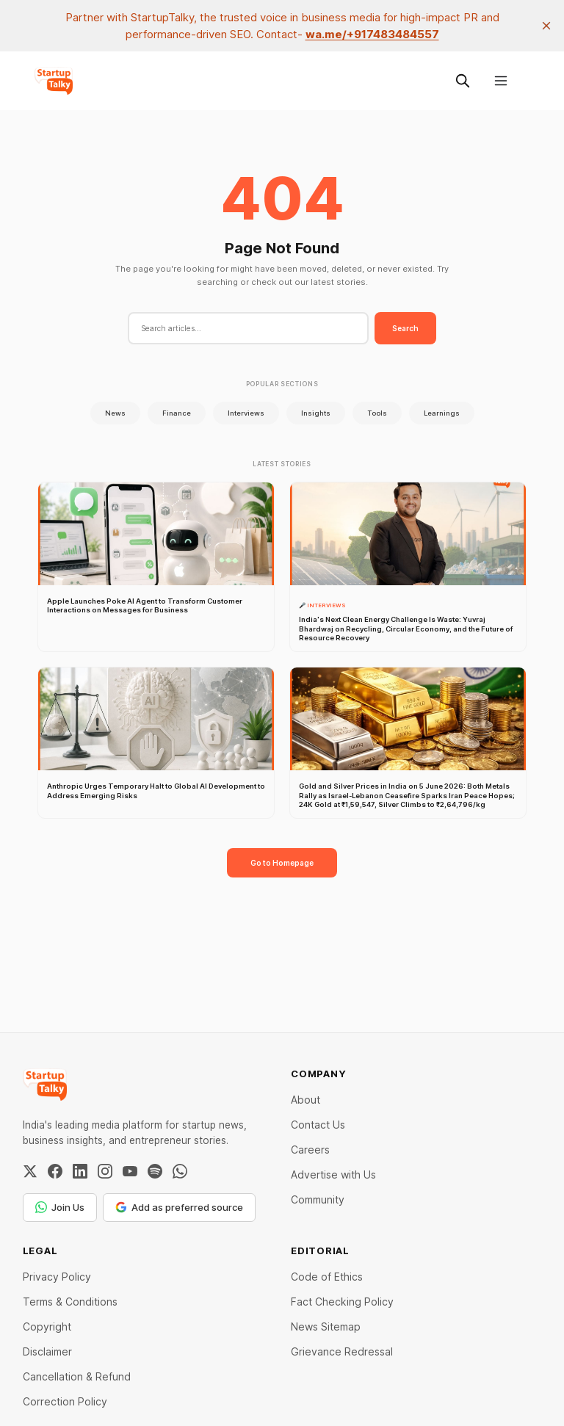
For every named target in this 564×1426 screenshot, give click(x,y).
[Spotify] (155, 1171)
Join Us (59, 1207)
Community (317, 1199)
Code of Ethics (327, 1276)
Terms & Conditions (70, 1301)
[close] (546, 25)
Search (405, 328)
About (305, 1099)
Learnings (442, 413)
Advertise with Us (333, 1174)
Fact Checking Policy (342, 1301)
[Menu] (501, 81)
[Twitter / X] (30, 1171)
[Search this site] (462, 81)
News (115, 413)
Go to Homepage (282, 862)
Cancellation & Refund (77, 1376)
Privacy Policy (57, 1276)
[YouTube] (130, 1171)
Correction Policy (65, 1401)
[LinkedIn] (80, 1171)
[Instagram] (105, 1171)
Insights (315, 413)
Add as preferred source (179, 1207)
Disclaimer (47, 1351)
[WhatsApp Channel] (180, 1171)
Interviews (246, 413)
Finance (176, 413)
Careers (310, 1149)
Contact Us (318, 1124)
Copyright (47, 1326)
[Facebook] (55, 1171)
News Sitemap (326, 1326)
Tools (377, 413)
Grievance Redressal (342, 1351)
